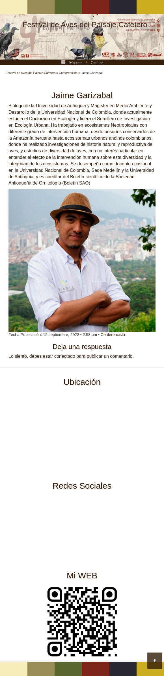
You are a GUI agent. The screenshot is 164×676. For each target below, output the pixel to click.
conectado (64, 356)
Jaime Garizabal (82, 95)
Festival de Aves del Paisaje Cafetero (85, 24)
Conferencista (68, 72)
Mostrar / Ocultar (84, 62)
